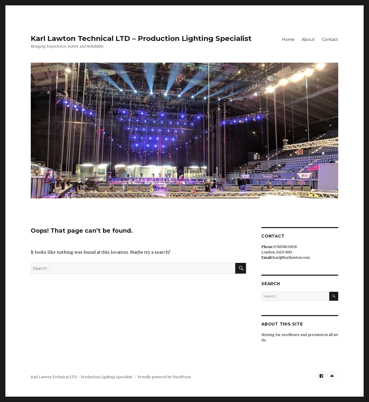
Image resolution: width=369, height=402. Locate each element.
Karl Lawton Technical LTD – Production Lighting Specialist (141, 38)
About (308, 39)
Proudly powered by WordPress (164, 377)
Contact (330, 39)
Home (288, 39)
